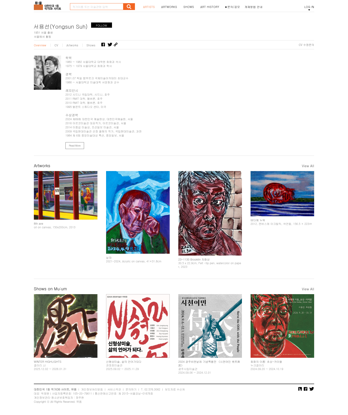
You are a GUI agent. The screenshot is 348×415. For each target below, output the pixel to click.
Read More (74, 145)
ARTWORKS (169, 6)
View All (308, 165)
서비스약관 (114, 389)
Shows (91, 45)
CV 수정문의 (306, 44)
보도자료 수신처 (175, 389)
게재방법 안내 (254, 6)
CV (56, 45)
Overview (40, 45)
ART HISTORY (209, 6)
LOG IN (309, 6)
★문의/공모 (232, 6)
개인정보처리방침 (92, 389)
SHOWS (189, 6)
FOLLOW (101, 25)
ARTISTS (149, 6)
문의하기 (131, 389)
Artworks (72, 45)
